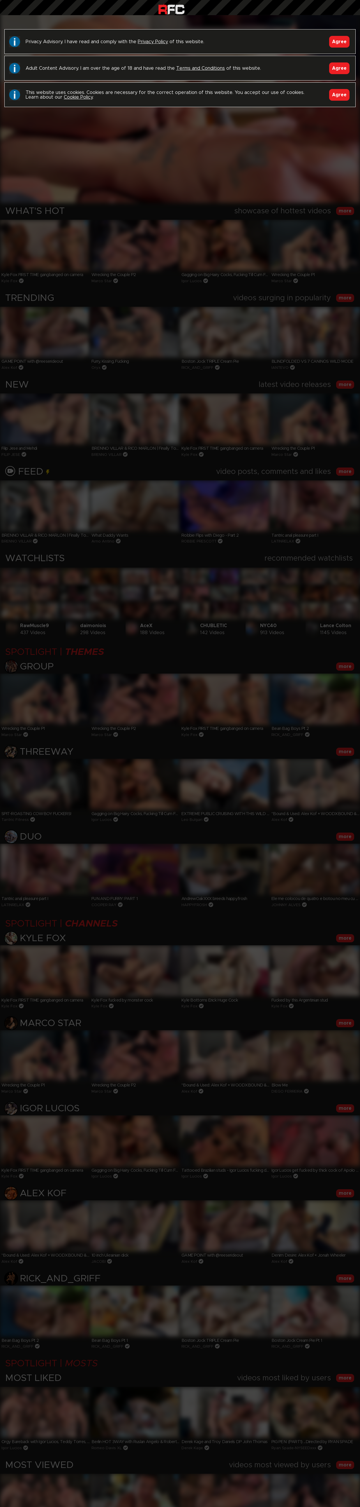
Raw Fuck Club (171, 9)
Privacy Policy (153, 41)
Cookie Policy (78, 97)
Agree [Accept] (339, 41)
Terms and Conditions (200, 68)
